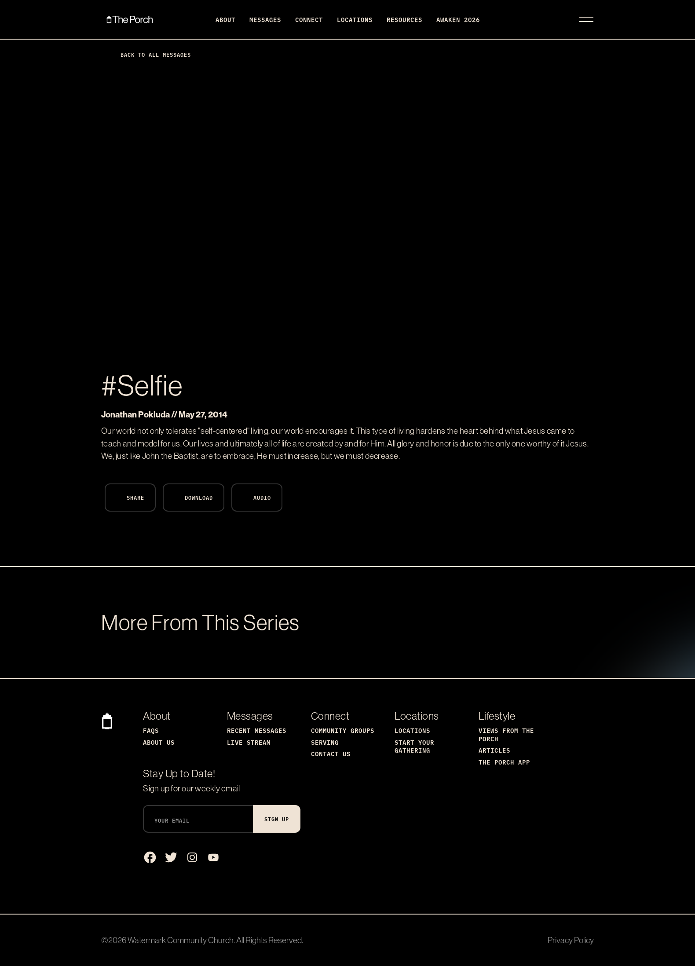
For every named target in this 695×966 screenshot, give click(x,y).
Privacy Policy (571, 940)
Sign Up (276, 819)
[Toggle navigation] (586, 19)
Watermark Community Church (181, 940)
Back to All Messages (148, 54)
